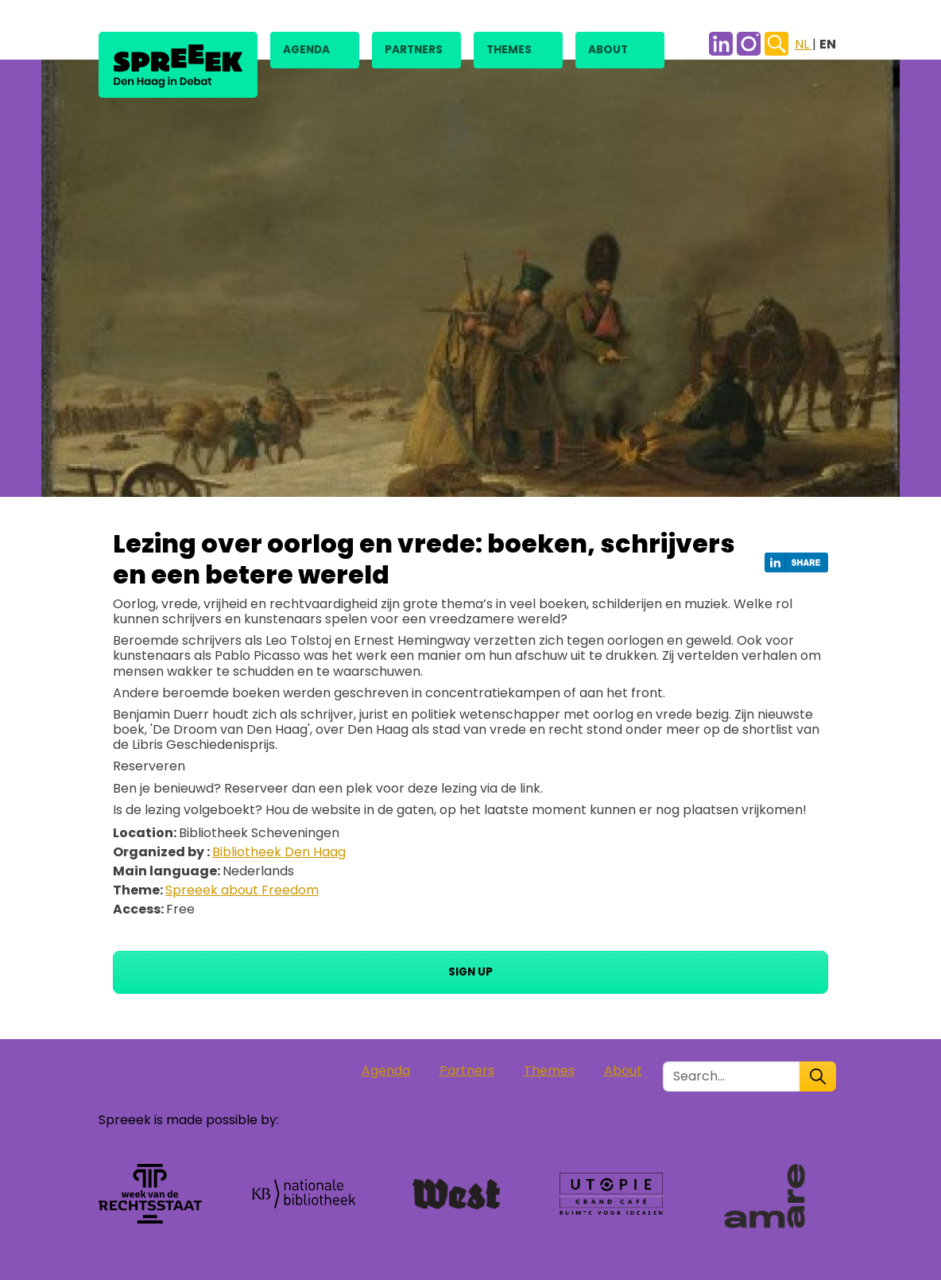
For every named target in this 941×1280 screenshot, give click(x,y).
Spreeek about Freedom (242, 890)
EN (827, 44)
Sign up (470, 971)
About (608, 49)
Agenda (306, 49)
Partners (414, 49)
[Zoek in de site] (731, 1076)
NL (803, 44)
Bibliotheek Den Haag (279, 852)
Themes (509, 49)
